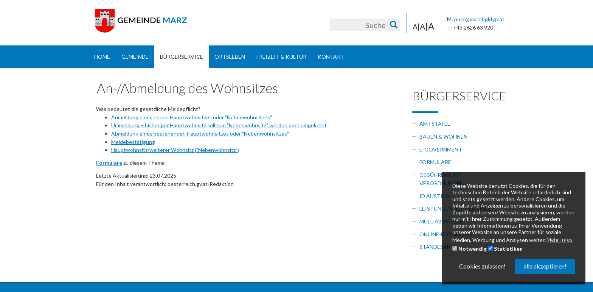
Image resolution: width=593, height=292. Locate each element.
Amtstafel (434, 123)
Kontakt (331, 56)
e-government (440, 149)
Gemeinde (135, 56)
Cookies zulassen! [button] (482, 266)
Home (102, 56)
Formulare (435, 162)
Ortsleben (229, 56)
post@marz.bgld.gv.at (479, 19)
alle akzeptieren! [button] (545, 266)
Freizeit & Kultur (281, 56)
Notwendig (469, 248)
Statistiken (505, 248)
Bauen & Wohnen (443, 136)
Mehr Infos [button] (559, 239)
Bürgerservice (181, 56)
